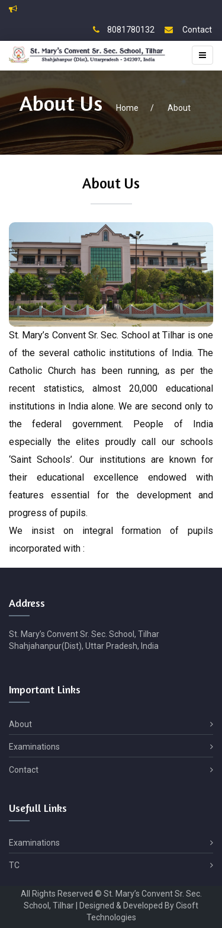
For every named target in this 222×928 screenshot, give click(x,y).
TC (111, 865)
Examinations (111, 747)
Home (127, 108)
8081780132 (124, 29)
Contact (188, 29)
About (179, 108)
